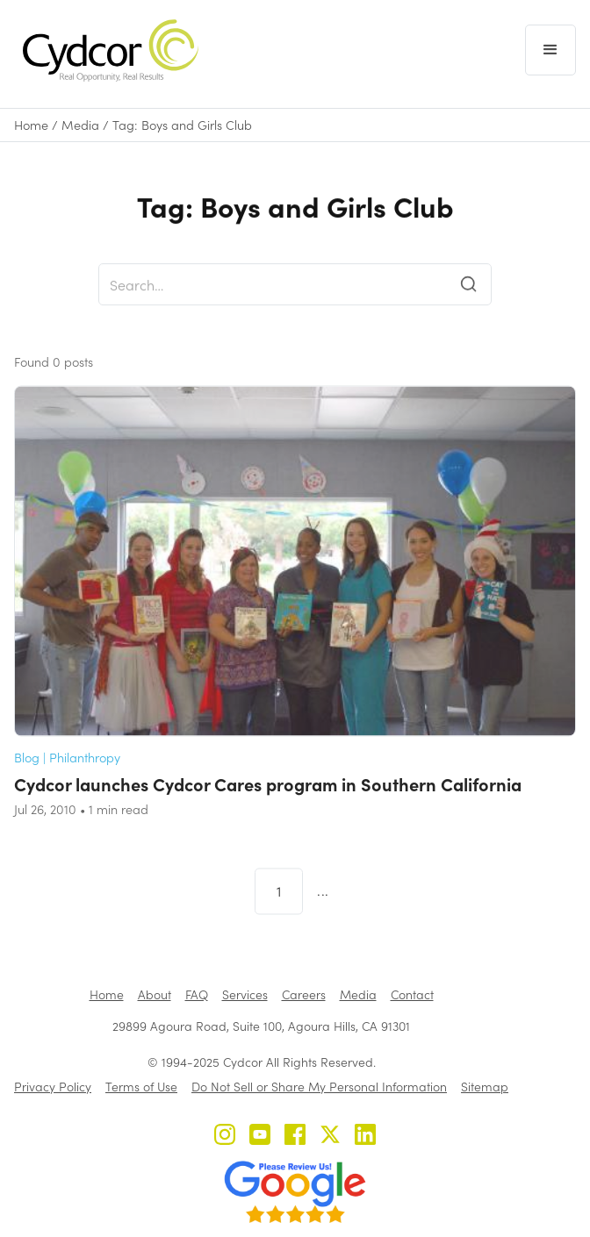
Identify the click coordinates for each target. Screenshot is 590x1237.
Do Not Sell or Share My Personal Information (319, 1086)
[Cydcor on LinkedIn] (365, 1136)
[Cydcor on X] (330, 1136)
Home (31, 125)
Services (245, 994)
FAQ (196, 994)
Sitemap (484, 1086)
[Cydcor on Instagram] (224, 1136)
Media (80, 125)
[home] (106, 50)
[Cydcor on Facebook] (295, 1136)
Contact (412, 994)
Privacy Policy (52, 1086)
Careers (304, 994)
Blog (27, 775)
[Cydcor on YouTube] (259, 1136)
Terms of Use (141, 1086)
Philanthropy (84, 775)
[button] (550, 50)
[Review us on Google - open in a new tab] (295, 1192)
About (154, 994)
